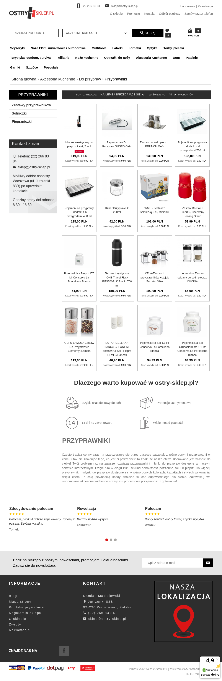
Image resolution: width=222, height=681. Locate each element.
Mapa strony (20, 601)
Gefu (19, 225)
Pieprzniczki (21, 121)
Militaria (63, 57)
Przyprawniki (33, 95)
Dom (176, 57)
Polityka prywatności (28, 607)
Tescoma (22, 273)
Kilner (20, 245)
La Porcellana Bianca (30, 252)
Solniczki (19, 113)
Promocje (133, 13)
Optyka (152, 48)
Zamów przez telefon (198, 13)
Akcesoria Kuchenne (151, 57)
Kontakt (149, 13)
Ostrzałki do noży (117, 57)
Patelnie (192, 57)
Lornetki (135, 48)
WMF (19, 287)
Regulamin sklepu (25, 613)
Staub (20, 266)
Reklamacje (19, 630)
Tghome (21, 280)
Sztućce (32, 67)
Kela (19, 239)
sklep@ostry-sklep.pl (124, 6)
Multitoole (99, 48)
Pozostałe (51, 67)
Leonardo (22, 259)
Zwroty (15, 624)
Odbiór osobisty (169, 13)
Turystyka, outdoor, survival (31, 57)
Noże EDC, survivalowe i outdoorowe (58, 48)
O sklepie (116, 13)
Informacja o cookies (148, 669)
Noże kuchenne (86, 57)
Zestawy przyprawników (31, 105)
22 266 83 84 (91, 6)
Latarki (117, 48)
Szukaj (148, 33)
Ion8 (19, 232)
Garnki (15, 67)
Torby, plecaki (173, 48)
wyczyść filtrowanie (33, 315)
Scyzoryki (17, 48)
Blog (13, 596)
